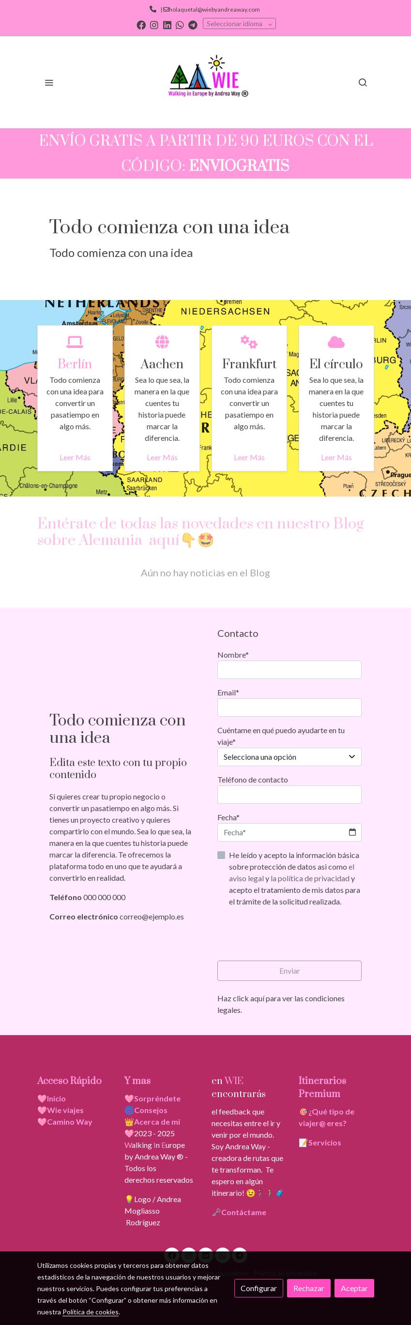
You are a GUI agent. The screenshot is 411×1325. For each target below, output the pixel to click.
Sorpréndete (157, 1098)
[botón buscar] (362, 82)
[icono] (74, 341)
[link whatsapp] (180, 24)
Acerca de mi (157, 1121)
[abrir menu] (49, 82)
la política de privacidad (311, 878)
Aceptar (354, 1288)
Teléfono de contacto (252, 779)
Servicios (324, 1142)
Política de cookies (90, 1312)
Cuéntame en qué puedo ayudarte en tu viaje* (281, 735)
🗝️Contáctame (239, 1212)
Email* (228, 692)
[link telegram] (193, 24)
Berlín (75, 365)
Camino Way (69, 1121)
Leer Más (75, 457)
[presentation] (291, 934)
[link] (205, 82)
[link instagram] (154, 24)
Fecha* (228, 817)
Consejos (150, 1109)
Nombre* (233, 654)
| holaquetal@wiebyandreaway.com (209, 9)
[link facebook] (141, 24)
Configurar (259, 1288)
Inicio (56, 1098)
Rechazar (308, 1288)
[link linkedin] (167, 24)
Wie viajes (66, 1109)
